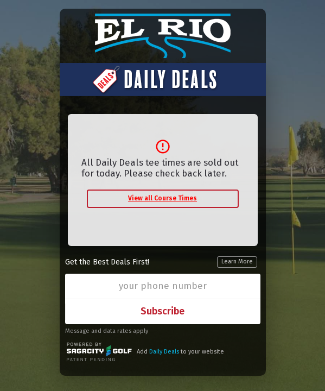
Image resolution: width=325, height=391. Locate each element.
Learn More (237, 261)
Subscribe (162, 311)
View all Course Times (162, 198)
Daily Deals (164, 351)
